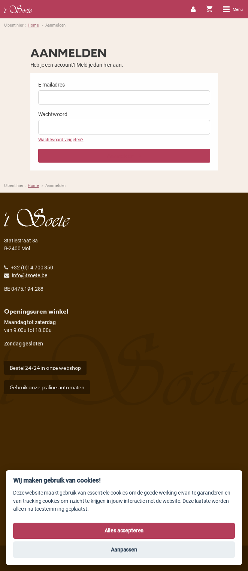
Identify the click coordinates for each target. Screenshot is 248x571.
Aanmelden (124, 155)
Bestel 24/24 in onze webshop (45, 367)
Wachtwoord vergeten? (61, 139)
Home (33, 25)
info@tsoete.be (29, 275)
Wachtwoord (53, 114)
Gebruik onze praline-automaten (47, 387)
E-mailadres (51, 84)
